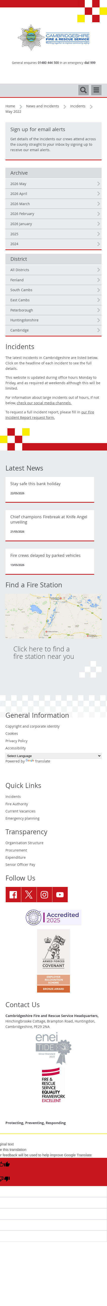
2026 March (20, 204)
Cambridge (19, 331)
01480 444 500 (48, 63)
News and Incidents (42, 107)
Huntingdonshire (24, 321)
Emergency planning (22, 819)
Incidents (78, 107)
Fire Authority (16, 804)
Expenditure (15, 858)
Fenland (17, 281)
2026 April (18, 194)
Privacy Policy (16, 741)
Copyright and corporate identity (32, 727)
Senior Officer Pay (20, 865)
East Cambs (20, 301)
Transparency (26, 833)
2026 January (21, 224)
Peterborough (21, 311)
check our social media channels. (44, 403)
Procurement (16, 851)
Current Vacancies (20, 812)
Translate (38, 762)
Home (10, 107)
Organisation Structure (24, 843)
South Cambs (21, 290)
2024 (14, 244)
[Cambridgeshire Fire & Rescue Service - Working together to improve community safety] (53, 38)
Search (83, 88)
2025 (14, 234)
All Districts (19, 270)
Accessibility (15, 749)
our (49, 415)
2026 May (18, 184)
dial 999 (89, 63)
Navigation (96, 88)
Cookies (11, 734)
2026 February (22, 214)
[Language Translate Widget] (53, 756)
